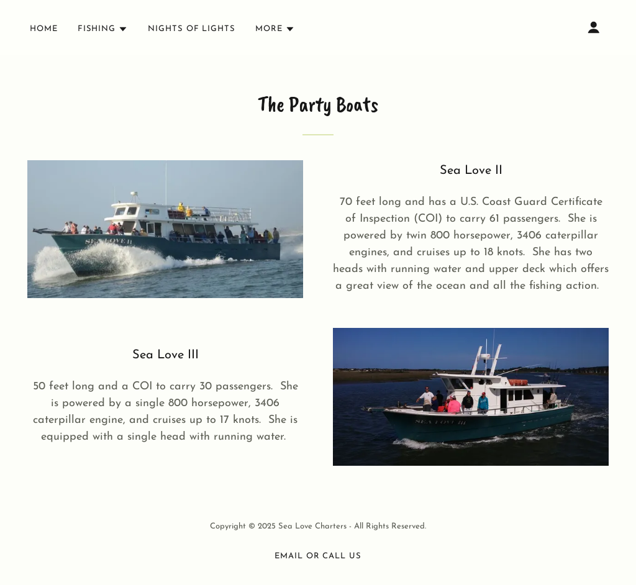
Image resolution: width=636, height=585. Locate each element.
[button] (103, 29)
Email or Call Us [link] (318, 556)
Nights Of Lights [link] (191, 29)
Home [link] (44, 29)
